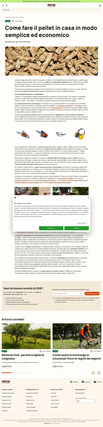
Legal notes (47, 423)
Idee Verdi (15, 17)
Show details (82, 223)
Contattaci (4, 410)
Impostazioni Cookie (32, 393)
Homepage (8, 17)
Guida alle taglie (6, 407)
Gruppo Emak (55, 400)
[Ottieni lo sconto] (92, 293)
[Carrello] (100, 5)
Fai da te (21, 17)
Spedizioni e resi (6, 403)
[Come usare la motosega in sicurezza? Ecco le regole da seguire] (58, 366)
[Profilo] (6, 5)
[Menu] (3, 5)
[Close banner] (88, 197)
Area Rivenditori (79, 393)
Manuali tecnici (30, 400)
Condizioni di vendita (8, 393)
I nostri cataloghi (30, 407)
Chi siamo (53, 393)
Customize (51, 228)
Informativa (29, 396)
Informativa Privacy (69, 298)
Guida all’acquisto (7, 396)
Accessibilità (54, 407)
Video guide (29, 403)
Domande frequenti (31, 410)
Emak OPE (54, 396)
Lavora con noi (55, 403)
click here (25, 212)
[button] (93, 372)
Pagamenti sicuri (6, 400)
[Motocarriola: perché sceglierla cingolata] (7, 366)
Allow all (76, 228)
